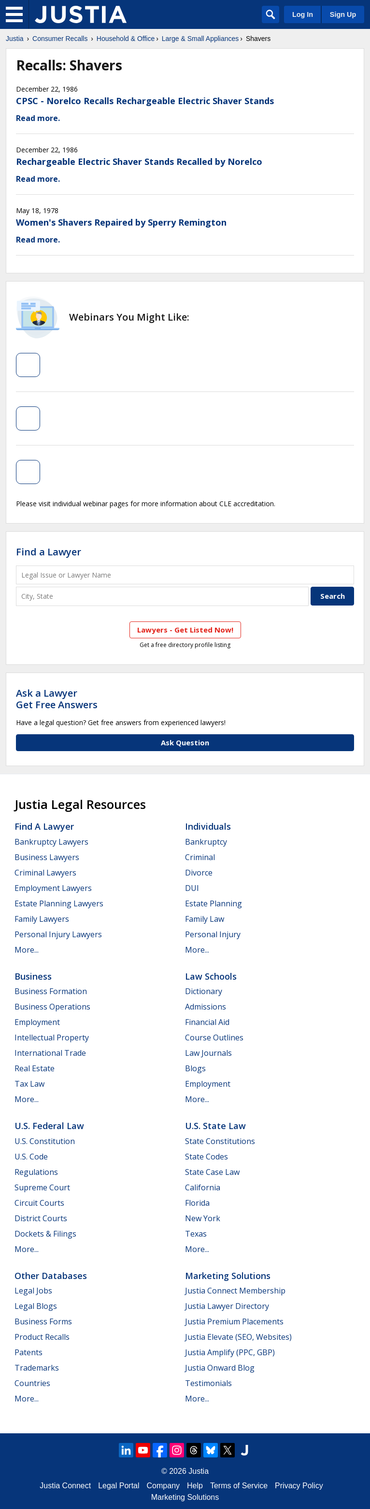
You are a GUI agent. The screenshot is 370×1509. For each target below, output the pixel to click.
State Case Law (212, 1172)
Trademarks (36, 1367)
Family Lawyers (41, 919)
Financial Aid (207, 1022)
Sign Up (343, 14)
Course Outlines (214, 1037)
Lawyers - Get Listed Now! (185, 629)
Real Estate (34, 1068)
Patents (28, 1352)
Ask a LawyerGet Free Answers (57, 699)
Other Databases (50, 1275)
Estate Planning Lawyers (58, 903)
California (202, 1187)
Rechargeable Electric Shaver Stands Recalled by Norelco (139, 161)
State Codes (206, 1156)
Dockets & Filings (45, 1233)
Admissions (205, 1006)
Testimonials (208, 1383)
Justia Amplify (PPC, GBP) (230, 1352)
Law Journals (208, 1053)
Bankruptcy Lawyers (51, 841)
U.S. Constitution (44, 1141)
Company (163, 1486)
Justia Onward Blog (220, 1367)
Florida (197, 1203)
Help (195, 1486)
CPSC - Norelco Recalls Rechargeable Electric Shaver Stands (145, 101)
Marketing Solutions (227, 1275)
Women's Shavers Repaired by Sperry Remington (121, 222)
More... (26, 949)
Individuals (208, 826)
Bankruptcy (206, 841)
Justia (15, 38)
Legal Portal (118, 1486)
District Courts (40, 1218)
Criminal (200, 857)
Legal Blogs (35, 1306)
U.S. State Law (215, 1126)
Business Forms (43, 1321)
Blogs (195, 1068)
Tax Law (29, 1083)
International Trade (50, 1053)
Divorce (199, 872)
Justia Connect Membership (235, 1290)
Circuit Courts (39, 1203)
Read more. (38, 118)
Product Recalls (42, 1337)
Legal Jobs (33, 1290)
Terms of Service (239, 1486)
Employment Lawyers (53, 888)
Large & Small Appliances (200, 38)
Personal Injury (213, 934)
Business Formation (50, 991)
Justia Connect (65, 1486)
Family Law (204, 919)
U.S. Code (31, 1156)
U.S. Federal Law (49, 1126)
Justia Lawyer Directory (227, 1306)
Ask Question (185, 742)
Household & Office (126, 38)
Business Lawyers (46, 857)
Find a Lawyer (48, 551)
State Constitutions (220, 1141)
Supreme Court (42, 1187)
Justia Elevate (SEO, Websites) (238, 1337)
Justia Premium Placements (234, 1321)
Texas (196, 1233)
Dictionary (203, 991)
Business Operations (52, 1006)
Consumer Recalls (59, 38)
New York (202, 1218)
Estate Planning (213, 903)
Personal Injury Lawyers (58, 934)
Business (33, 976)
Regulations (36, 1172)
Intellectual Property (51, 1037)
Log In (302, 14)
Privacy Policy (299, 1486)
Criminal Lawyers (45, 872)
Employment (37, 1022)
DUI (192, 888)
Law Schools (211, 976)
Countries (32, 1383)
